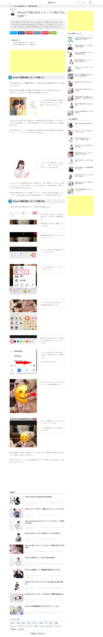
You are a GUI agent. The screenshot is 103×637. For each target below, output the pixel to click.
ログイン (34, 623)
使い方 (12, 623)
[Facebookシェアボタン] (21, 32)
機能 (56, 623)
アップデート (21, 626)
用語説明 (13, 629)
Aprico (51, 2)
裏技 (36, 626)
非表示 (17, 40)
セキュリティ (49, 626)
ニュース (29, 626)
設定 (28, 623)
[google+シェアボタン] (29, 32)
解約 (23, 623)
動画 (41, 623)
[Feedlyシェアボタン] (53, 32)
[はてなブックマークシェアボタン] (37, 32)
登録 (18, 623)
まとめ (41, 626)
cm (45, 623)
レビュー (13, 626)
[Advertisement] (37, 61)
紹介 (50, 623)
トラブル (58, 626)
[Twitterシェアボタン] (13, 32)
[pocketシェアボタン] (45, 32)
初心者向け (20, 629)
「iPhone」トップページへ (37, 633)
